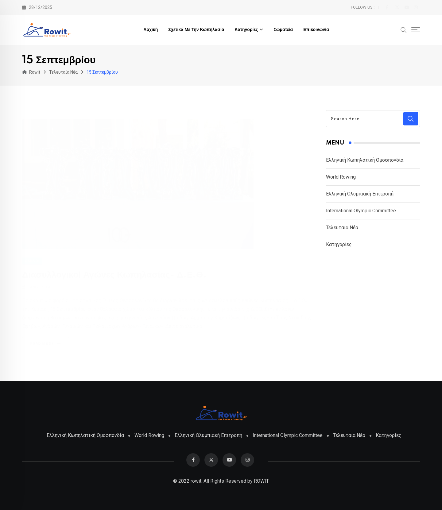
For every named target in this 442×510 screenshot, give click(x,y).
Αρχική (150, 29)
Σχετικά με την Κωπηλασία (196, 29)
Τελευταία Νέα (342, 227)
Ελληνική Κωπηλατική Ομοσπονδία (364, 160)
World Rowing (341, 177)
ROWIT (261, 481)
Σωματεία (283, 29)
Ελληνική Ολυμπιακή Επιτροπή (360, 194)
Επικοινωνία (316, 29)
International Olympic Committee (361, 211)
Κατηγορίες (246, 29)
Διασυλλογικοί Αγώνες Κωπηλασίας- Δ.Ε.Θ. (114, 275)
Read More (47, 343)
